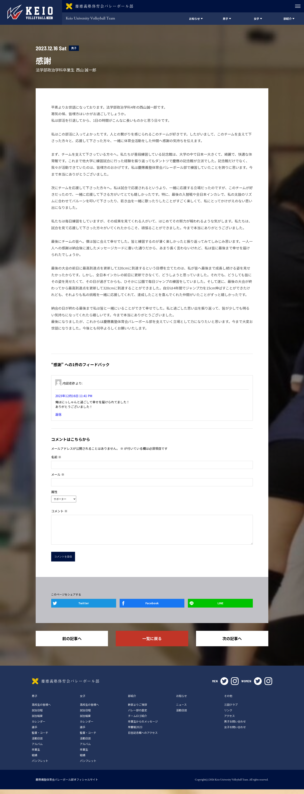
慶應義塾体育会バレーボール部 (65, 686)
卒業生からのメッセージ (143, 726)
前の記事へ (72, 643)
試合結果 (37, 720)
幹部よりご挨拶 (137, 709)
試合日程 (37, 715)
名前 (56, 457)
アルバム (37, 748)
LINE (220, 608)
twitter (224, 686)
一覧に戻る (152, 643)
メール (57, 474)
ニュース (181, 709)
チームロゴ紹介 (137, 720)
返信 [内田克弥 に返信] (58, 414)
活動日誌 (37, 743)
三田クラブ (231, 709)
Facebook (152, 608)
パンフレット (40, 765)
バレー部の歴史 (137, 715)
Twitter (83, 608)
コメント (59, 511)
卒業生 (36, 754)
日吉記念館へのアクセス (143, 737)
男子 (74, 48)
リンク (228, 715)
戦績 (34, 760)
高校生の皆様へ (41, 709)
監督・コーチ (40, 737)
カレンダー (38, 726)
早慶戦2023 (135, 732)
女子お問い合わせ (235, 732)
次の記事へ (232, 643)
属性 (54, 491)
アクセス (229, 720)
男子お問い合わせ (235, 726)
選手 (34, 732)
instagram (235, 686)
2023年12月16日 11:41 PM (73, 395)
